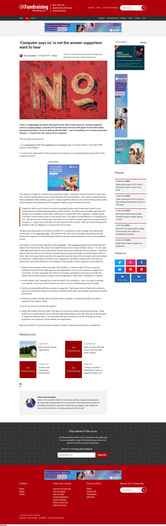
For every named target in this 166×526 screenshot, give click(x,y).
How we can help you (62, 488)
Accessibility (42, 518)
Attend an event (59, 505)
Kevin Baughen (30, 55)
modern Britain (34, 127)
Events (130, 18)
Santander (61, 245)
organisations (30, 145)
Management (67, 57)
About (98, 8)
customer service (77, 54)
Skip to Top (22, 518)
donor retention (87, 54)
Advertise (91, 8)
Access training (59, 499)
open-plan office (43, 233)
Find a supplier (59, 491)
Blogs (27, 18)
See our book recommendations (60, 495)
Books (33, 18)
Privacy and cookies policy (56, 518)
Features (123, 18)
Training (137, 18)
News (21, 18)
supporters (49, 145)
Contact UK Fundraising (110, 8)
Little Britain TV (35, 124)
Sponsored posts (112, 18)
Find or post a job (60, 502)
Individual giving (97, 54)
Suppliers (102, 18)
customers (62, 145)
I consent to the (76, 449)
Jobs (143, 18)
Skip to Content (32, 518)
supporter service (90, 57)
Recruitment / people (78, 57)
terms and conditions (83, 448)
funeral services (50, 211)
